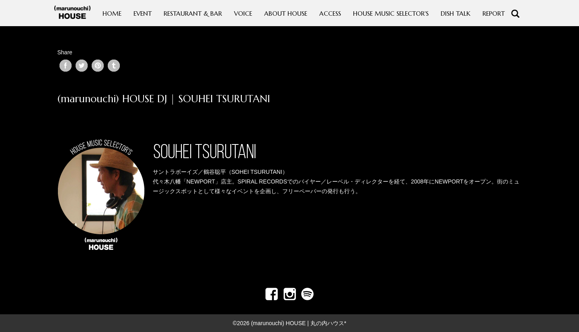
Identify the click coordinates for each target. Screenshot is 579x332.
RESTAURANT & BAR (193, 13)
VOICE (243, 13)
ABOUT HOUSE (285, 13)
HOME (112, 13)
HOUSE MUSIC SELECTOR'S (391, 13)
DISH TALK (455, 13)
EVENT (142, 13)
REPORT (493, 13)
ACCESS (330, 13)
